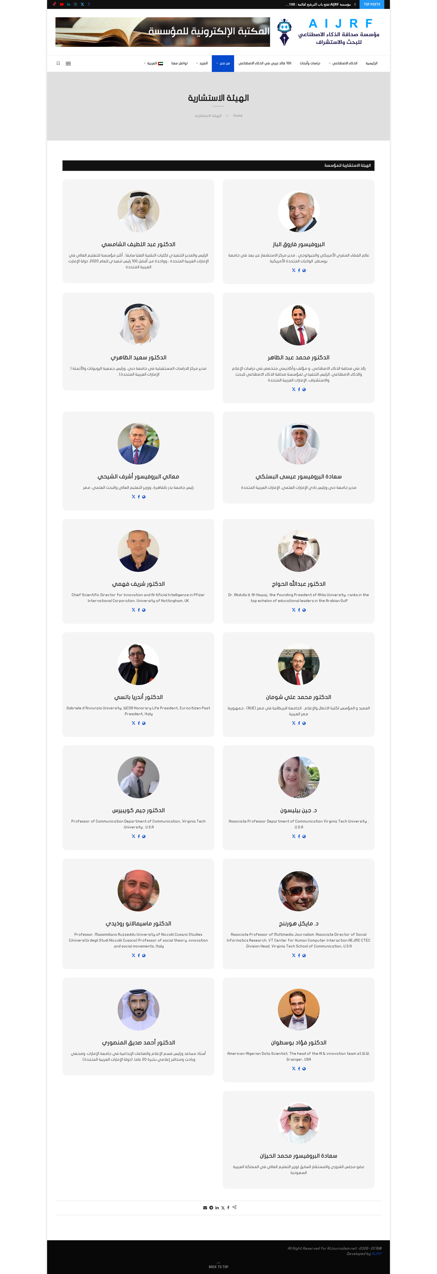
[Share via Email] (205, 1207)
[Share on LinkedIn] (217, 1207)
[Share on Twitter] (223, 1207)
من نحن (225, 63)
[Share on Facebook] (228, 1207)
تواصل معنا (179, 63)
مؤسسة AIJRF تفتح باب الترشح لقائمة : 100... (318, 4)
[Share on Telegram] (211, 1207)
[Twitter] (82, 4)
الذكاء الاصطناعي (344, 63)
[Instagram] (75, 4)
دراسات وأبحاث (310, 63)
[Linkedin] (68, 4)
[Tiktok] (54, 4)
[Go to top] (218, 1267)
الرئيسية (371, 63)
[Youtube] (62, 4)
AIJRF (377, 1254)
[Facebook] (89, 4)
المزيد (204, 63)
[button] (355, 4)
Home (237, 116)
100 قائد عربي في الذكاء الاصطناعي (264, 63)
